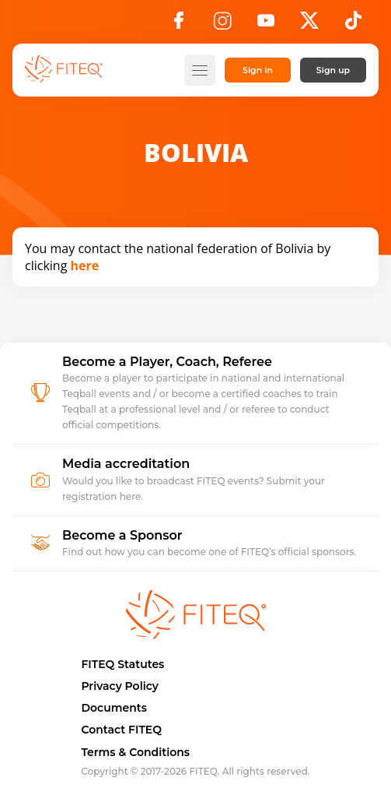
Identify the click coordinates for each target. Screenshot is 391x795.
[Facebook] (178, 25)
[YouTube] (266, 25)
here (85, 265)
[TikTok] (353, 25)
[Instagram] (222, 25)
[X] (309, 25)
